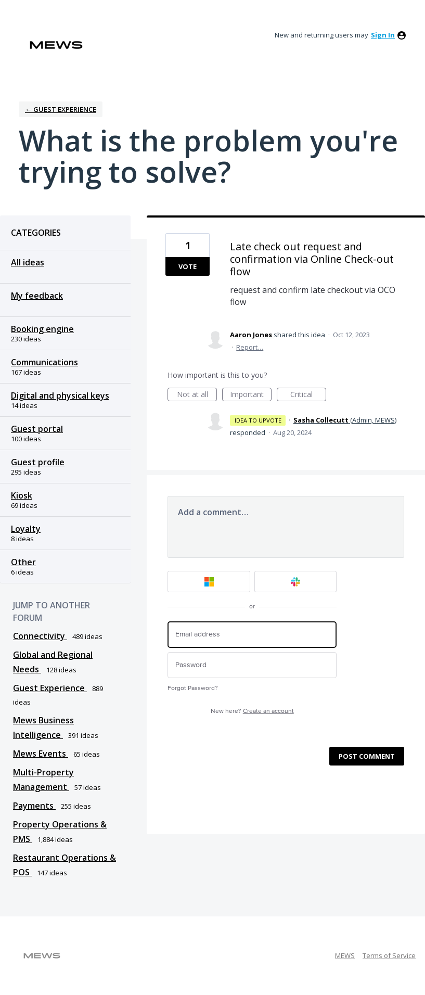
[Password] (252, 665)
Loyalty (26, 528)
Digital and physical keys (60, 395)
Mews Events (40, 753)
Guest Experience (50, 688)
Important (251, 395)
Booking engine (42, 329)
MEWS (345, 955)
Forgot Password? (193, 688)
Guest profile (38, 462)
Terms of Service (389, 955)
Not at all (197, 395)
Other (23, 562)
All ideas (27, 262)
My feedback (37, 295)
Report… (249, 347)
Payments (34, 805)
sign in (383, 35)
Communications (44, 362)
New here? (252, 711)
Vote (187, 266)
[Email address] (252, 634)
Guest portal (37, 429)
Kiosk (21, 495)
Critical (308, 395)
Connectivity (40, 636)
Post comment (367, 756)
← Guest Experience (60, 109)
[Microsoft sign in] (209, 581)
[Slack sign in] (295, 581)
